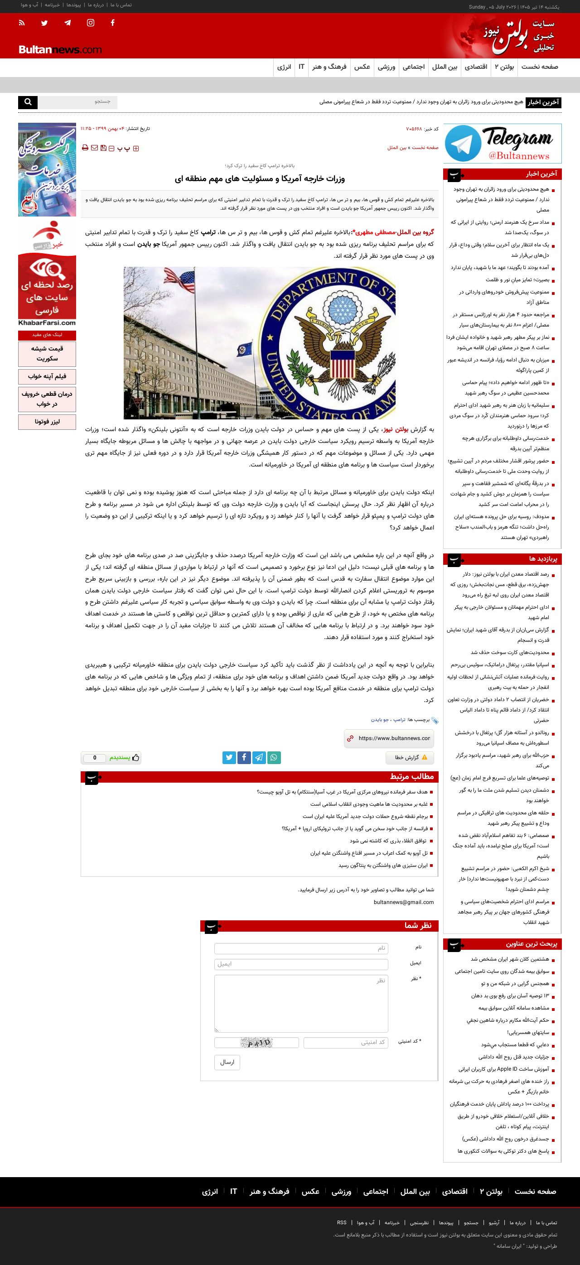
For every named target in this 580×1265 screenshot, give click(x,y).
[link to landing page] (516, 36)
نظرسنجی (419, 1223)
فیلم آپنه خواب (47, 377)
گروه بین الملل (416, 232)
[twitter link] (229, 757)
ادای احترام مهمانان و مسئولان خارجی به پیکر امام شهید (501, 612)
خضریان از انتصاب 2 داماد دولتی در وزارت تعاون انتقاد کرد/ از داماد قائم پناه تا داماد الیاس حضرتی (498, 710)
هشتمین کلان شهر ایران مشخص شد (510, 959)
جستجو (471, 1223)
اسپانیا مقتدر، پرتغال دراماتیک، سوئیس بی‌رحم (500, 665)
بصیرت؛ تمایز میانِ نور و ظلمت (517, 280)
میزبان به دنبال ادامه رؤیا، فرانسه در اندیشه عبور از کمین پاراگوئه (498, 365)
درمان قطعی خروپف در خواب (47, 399)
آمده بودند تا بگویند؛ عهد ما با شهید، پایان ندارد (500, 268)
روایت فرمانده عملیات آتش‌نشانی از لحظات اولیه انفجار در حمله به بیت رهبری (498, 682)
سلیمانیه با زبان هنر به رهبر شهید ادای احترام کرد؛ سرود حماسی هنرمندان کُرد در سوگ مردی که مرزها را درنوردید (499, 415)
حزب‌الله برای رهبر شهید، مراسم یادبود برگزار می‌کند (502, 760)
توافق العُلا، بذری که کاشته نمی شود (389, 841)
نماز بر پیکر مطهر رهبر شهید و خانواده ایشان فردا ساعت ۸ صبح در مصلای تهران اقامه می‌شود (497, 342)
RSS (342, 1223)
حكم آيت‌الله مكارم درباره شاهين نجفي (508, 1020)
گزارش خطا (411, 758)
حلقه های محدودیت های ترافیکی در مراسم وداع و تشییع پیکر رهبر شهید (503, 818)
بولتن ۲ (504, 67)
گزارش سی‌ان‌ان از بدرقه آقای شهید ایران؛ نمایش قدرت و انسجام (498, 635)
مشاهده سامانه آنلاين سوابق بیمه (513, 1008)
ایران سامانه (509, 1246)
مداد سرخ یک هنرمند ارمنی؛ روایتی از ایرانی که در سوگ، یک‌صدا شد (500, 227)
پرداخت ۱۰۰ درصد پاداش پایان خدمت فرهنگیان (499, 1104)
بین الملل (396, 148)
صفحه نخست (540, 67)
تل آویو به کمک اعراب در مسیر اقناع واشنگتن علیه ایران (369, 853)
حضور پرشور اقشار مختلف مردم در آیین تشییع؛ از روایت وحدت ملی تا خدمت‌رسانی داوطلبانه (498, 466)
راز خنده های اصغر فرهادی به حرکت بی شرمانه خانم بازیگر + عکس (499, 1086)
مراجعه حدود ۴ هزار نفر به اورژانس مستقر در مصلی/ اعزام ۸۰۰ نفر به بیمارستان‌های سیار (501, 320)
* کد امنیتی (409, 1041)
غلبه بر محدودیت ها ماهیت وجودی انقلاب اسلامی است (369, 804)
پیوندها (74, 5)
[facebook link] (244, 757)
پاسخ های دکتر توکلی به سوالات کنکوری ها (503, 1151)
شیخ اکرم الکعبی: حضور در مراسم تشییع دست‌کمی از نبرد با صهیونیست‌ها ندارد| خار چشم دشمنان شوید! (504, 879)
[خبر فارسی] (47, 272)
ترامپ (399, 720)
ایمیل (415, 963)
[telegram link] (259, 757)
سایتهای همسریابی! (528, 1033)
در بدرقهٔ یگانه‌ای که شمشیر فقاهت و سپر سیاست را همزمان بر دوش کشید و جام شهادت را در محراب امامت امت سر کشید (499, 494)
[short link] (394, 738)
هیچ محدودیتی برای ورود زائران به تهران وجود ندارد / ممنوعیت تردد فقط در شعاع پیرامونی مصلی (421, 102)
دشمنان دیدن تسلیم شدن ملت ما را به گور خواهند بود (504, 795)
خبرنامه (52, 5)
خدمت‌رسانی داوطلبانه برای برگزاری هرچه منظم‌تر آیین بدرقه (505, 443)
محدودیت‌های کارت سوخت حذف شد (510, 653)
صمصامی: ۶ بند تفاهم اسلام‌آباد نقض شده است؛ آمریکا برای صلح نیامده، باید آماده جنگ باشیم (501, 846)
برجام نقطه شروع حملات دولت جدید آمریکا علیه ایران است (365, 817)
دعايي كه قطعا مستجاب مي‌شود (515, 1045)
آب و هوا (29, 5)
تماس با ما (121, 5)
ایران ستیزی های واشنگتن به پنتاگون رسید (383, 865)
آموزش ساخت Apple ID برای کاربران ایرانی (504, 1069)
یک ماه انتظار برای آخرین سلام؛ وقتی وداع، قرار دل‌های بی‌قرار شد (499, 250)
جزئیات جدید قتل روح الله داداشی (513, 1057)
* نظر (416, 979)
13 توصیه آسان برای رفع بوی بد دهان (510, 996)
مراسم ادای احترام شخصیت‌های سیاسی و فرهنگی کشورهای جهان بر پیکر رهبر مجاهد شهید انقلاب (503, 912)
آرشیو (494, 1223)
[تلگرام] (502, 143)
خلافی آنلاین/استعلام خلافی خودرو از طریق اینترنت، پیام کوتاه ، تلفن (503, 1121)
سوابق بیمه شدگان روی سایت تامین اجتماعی (502, 971)
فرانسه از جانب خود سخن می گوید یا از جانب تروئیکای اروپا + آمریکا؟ (355, 829)
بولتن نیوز (395, 429)
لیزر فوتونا (47, 422)
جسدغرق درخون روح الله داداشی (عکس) (505, 1139)
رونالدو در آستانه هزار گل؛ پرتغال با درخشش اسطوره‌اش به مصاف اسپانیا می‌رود (502, 738)
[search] (28, 102)
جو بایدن (380, 720)
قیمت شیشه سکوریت (47, 354)
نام (418, 947)
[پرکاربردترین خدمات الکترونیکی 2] (47, 169)
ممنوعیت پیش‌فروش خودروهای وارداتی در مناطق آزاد (504, 297)
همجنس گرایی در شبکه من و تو (515, 984)
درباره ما (96, 5)
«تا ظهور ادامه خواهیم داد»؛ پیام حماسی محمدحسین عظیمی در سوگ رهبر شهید (505, 388)
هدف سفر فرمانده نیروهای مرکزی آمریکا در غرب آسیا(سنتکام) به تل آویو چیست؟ (342, 792)
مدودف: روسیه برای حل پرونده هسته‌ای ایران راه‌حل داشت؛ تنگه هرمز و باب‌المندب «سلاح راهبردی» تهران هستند (501, 527)
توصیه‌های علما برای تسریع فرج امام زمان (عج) (499, 778)
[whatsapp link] (274, 757)
